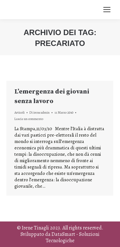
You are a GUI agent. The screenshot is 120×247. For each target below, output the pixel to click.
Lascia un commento (28, 118)
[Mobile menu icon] (106, 9)
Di (39, 112)
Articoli (19, 112)
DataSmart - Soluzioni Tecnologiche (73, 237)
